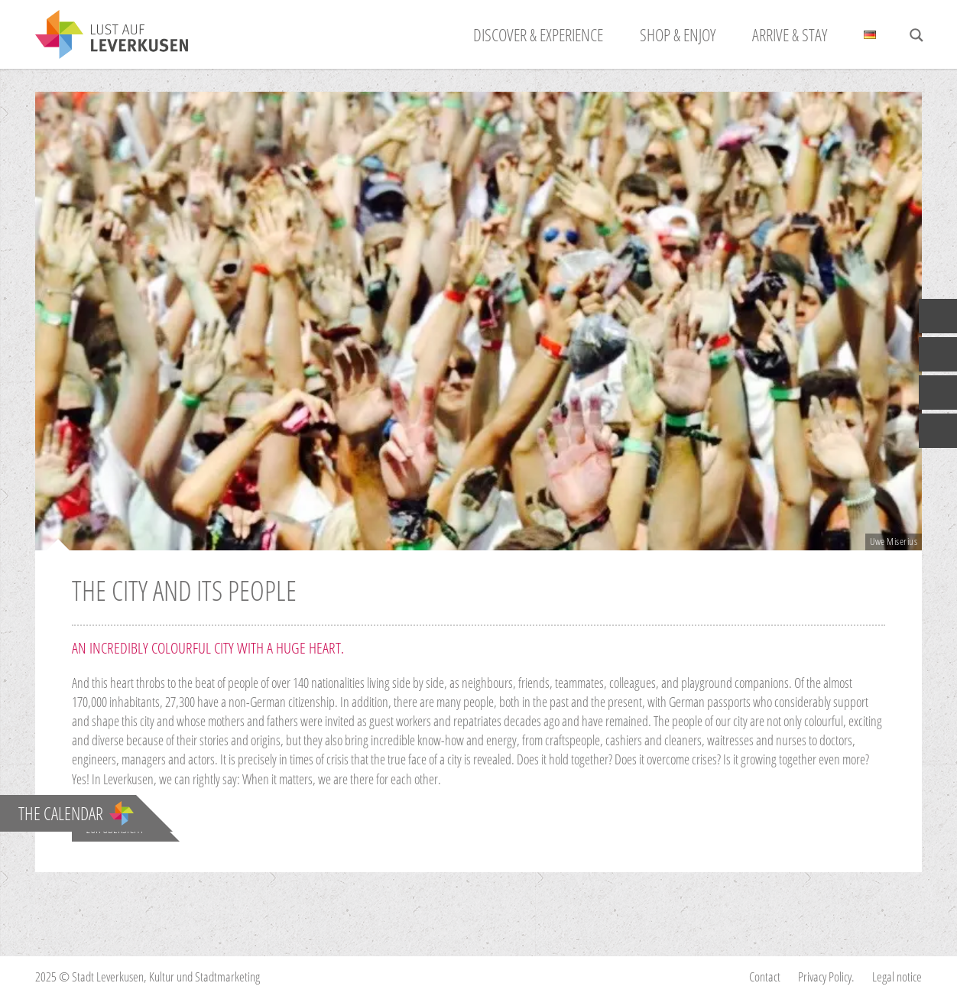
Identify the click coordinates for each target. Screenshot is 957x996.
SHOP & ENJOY (677, 34)
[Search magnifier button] (916, 35)
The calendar (76, 813)
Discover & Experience (538, 34)
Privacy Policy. (826, 976)
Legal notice (897, 976)
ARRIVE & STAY (789, 34)
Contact (764, 976)
